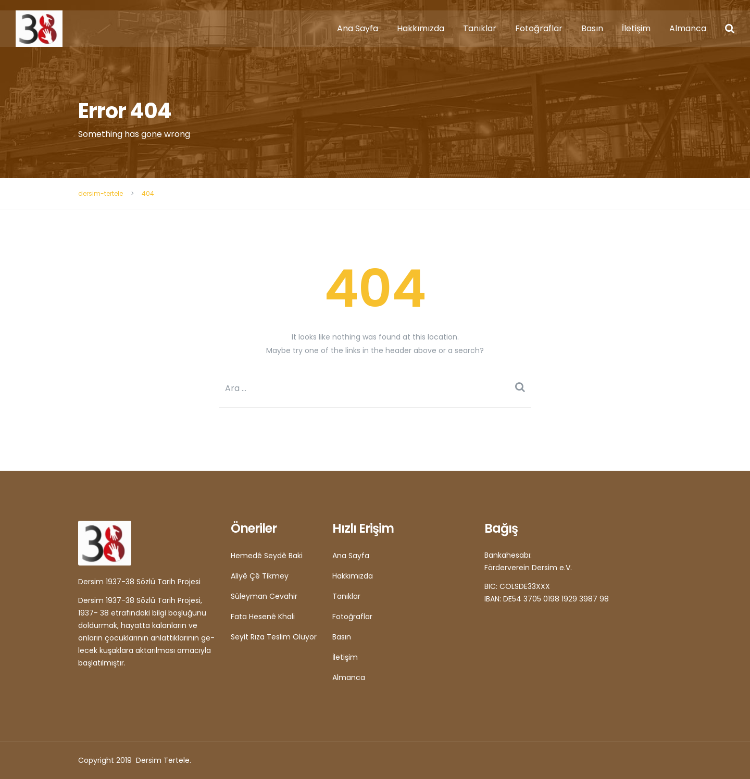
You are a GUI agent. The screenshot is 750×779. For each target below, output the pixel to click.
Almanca (687, 28)
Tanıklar (479, 28)
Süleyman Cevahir (264, 596)
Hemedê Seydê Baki (267, 555)
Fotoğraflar (538, 28)
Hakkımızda (420, 28)
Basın (592, 28)
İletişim (636, 28)
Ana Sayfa (357, 28)
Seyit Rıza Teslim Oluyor (274, 637)
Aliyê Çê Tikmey (260, 576)
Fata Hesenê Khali (263, 616)
